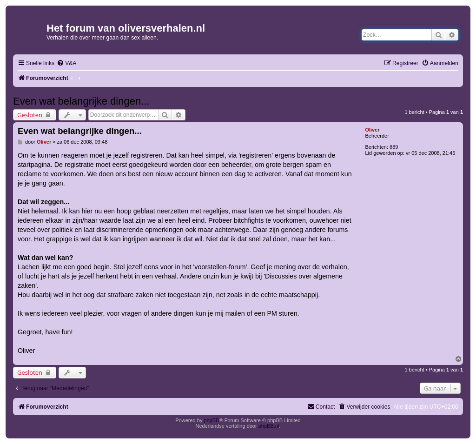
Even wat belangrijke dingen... (81, 101)
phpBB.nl (268, 426)
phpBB (211, 420)
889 (394, 147)
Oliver (372, 130)
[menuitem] (66, 63)
